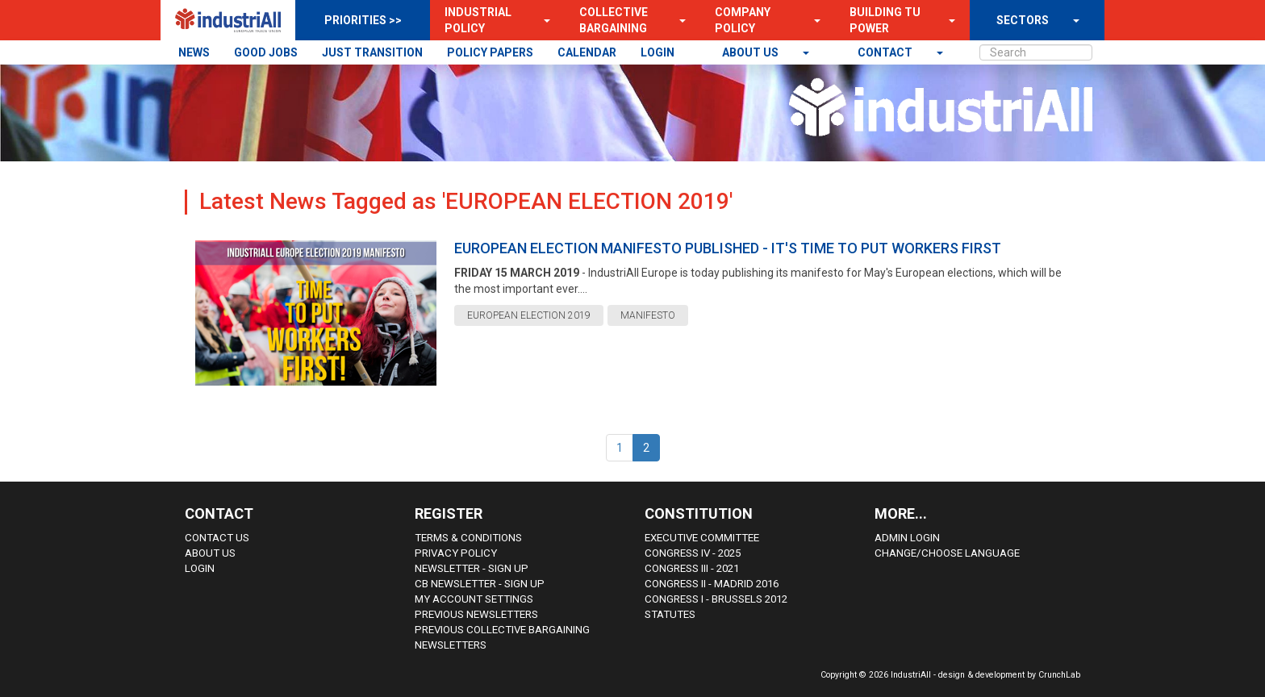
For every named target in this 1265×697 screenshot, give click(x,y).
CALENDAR (586, 52)
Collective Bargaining (613, 20)
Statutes (670, 614)
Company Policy (742, 20)
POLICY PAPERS (490, 52)
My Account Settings (474, 599)
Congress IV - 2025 (693, 553)
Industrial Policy (478, 20)
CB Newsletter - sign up (480, 584)
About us (751, 52)
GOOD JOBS (266, 52)
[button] (542, 20)
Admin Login (907, 538)
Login (200, 568)
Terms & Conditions (468, 538)
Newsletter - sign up (471, 568)
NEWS (194, 52)
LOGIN (657, 52)
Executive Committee (702, 538)
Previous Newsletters (476, 614)
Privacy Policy (456, 553)
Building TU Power (885, 20)
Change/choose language (947, 553)
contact (886, 52)
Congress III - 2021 (692, 568)
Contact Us (217, 538)
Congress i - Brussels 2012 (716, 599)
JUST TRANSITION (372, 52)
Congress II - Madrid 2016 (712, 584)
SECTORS (1022, 20)
